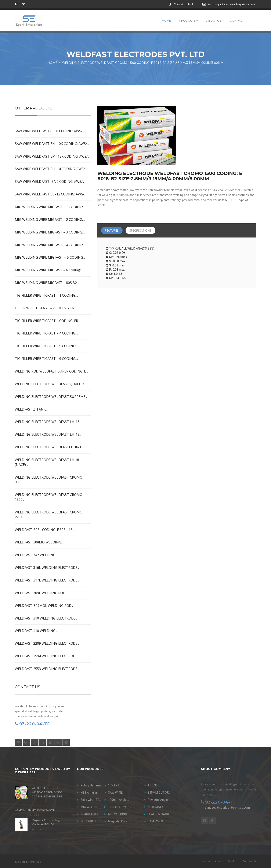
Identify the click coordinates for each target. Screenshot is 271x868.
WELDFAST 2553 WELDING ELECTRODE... (47, 668)
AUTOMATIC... (157, 807)
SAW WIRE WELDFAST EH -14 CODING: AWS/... (51, 169)
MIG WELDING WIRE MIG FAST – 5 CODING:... (50, 257)
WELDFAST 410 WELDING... (36, 630)
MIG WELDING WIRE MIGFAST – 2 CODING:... (50, 219)
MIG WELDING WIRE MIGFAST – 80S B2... (47, 282)
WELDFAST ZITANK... (31, 409)
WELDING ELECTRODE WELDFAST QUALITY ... (51, 384)
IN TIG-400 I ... (90, 821)
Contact (236, 20)
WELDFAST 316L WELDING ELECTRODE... (47, 567)
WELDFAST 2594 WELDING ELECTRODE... (47, 656)
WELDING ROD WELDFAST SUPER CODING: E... (51, 371)
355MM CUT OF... (159, 792)
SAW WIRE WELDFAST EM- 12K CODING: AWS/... (52, 156)
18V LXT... (114, 785)
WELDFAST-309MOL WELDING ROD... (44, 605)
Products (188, 20)
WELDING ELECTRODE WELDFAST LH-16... (48, 421)
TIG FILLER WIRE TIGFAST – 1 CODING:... (46, 295)
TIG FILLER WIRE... (120, 807)
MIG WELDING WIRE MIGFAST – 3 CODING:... (50, 232)
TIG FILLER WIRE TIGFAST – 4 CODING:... (46, 333)
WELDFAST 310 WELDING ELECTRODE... (46, 618)
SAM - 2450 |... (157, 821)
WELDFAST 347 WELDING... (36, 555)
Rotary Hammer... (92, 785)
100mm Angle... (118, 799)
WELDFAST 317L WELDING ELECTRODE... (47, 580)
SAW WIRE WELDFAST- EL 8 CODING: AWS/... (49, 131)
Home (166, 20)
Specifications (143, 230)
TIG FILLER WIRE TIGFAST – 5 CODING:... (46, 346)
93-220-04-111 (32, 723)
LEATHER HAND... (159, 814)
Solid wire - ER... (91, 799)
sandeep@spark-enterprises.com (227, 807)
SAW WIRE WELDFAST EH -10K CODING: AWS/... (52, 143)
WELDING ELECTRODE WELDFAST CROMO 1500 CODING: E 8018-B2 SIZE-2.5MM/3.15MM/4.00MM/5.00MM (142, 63)
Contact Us (249, 861)
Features (112, 230)
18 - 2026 (34, 814)
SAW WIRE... (116, 792)
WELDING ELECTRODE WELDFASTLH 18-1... (49, 447)
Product (233, 861)
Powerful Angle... (159, 799)
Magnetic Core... (119, 821)
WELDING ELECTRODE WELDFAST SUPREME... (51, 396)
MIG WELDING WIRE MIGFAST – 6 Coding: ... (49, 270)
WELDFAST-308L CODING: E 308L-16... (44, 529)
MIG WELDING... (91, 807)
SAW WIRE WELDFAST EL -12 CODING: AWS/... (50, 194)
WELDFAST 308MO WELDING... (39, 542)
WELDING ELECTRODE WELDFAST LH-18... (48, 434)
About (219, 861)
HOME (52, 63)
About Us (213, 20)
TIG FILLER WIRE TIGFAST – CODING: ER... (47, 320)
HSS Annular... (90, 792)
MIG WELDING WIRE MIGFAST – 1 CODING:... (50, 207)
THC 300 (153, 785)
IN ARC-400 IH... (91, 814)
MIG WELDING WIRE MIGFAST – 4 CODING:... (50, 245)
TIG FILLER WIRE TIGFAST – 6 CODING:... (46, 358)
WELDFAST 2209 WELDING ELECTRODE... (47, 643)
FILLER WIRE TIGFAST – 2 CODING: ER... (45, 308)
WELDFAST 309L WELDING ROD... (41, 593)
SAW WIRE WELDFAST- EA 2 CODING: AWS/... (49, 181)
